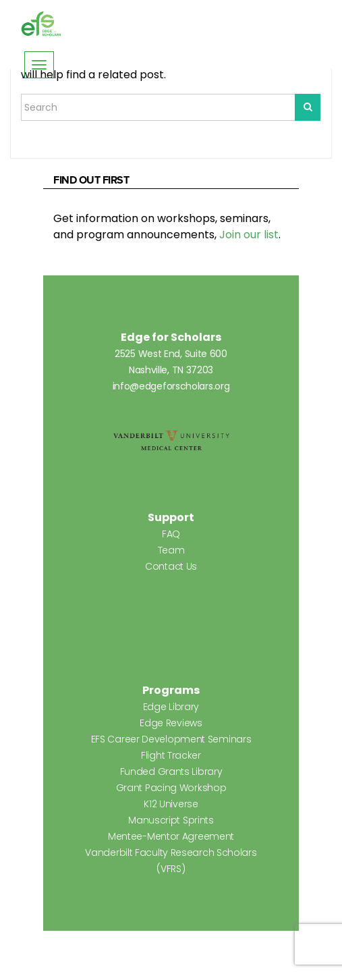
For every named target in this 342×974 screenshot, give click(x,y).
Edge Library (171, 706)
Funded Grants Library (171, 771)
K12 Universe (171, 804)
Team (171, 550)
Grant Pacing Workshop (171, 787)
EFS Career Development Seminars (171, 739)
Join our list (249, 234)
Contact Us (171, 566)
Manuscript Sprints (171, 820)
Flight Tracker (171, 755)
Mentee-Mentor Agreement (171, 836)
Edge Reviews (171, 723)
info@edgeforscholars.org (171, 386)
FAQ (171, 534)
